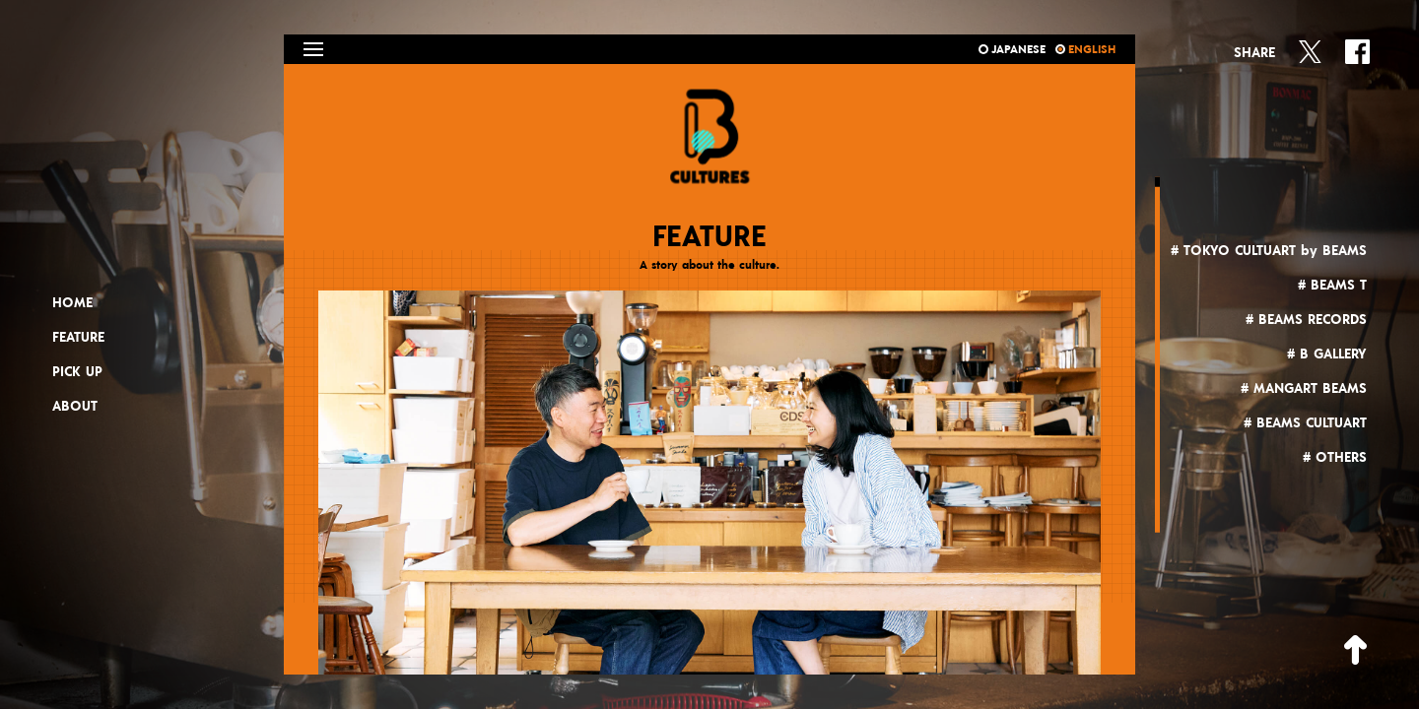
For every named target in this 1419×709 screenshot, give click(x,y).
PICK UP (77, 372)
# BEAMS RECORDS (1306, 320)
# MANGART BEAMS (1304, 389)
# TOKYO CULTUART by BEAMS (1269, 251)
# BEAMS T (1332, 285)
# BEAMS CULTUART (1305, 423)
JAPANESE (1012, 49)
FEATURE (78, 338)
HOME (72, 303)
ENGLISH (1085, 49)
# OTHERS (1335, 458)
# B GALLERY (1327, 354)
